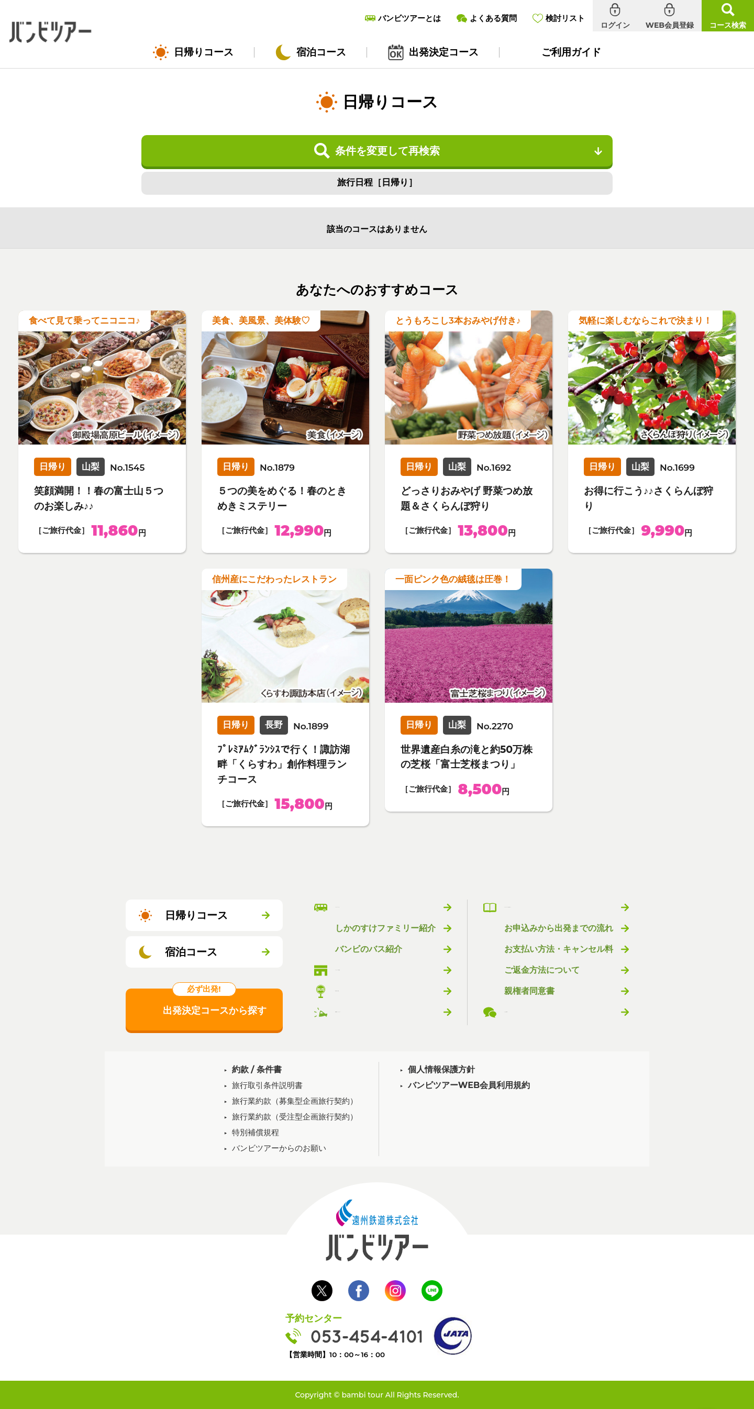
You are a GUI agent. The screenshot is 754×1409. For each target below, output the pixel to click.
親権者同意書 (529, 991)
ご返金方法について (542, 970)
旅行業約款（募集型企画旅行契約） (295, 1101)
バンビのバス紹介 (368, 949)
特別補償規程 (255, 1132)
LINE (432, 1290)
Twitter (322, 1290)
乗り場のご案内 (364, 991)
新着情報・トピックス (377, 1012)
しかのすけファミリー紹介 (385, 928)
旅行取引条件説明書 (267, 1085)
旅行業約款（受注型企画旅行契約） (295, 1117)
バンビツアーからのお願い (279, 1148)
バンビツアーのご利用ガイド (558, 907)
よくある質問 (529, 1012)
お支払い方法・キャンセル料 (558, 949)
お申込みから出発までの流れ (558, 928)
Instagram (395, 1290)
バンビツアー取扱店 (373, 970)
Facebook (358, 1290)
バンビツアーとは (368, 907)
